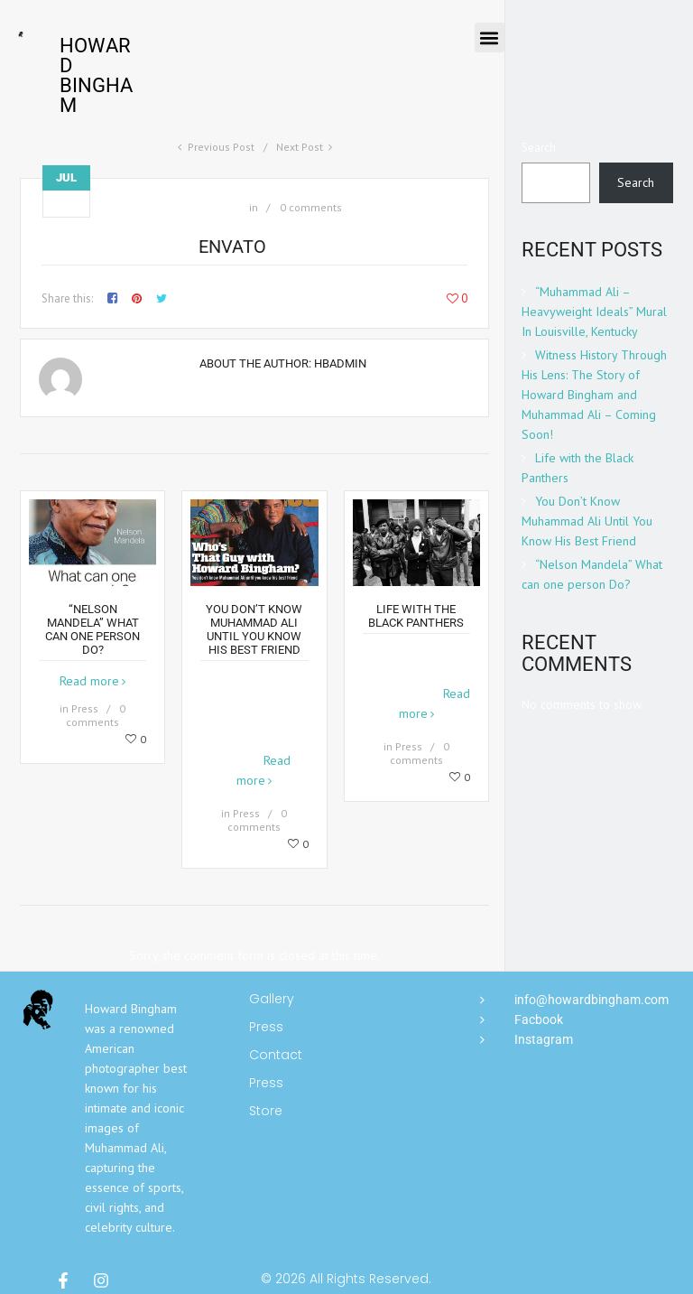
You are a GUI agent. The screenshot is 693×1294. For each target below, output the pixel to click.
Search (539, 147)
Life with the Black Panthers (416, 615)
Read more (89, 681)
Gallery (271, 999)
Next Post (299, 147)
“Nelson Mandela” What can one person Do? (92, 629)
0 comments (311, 207)
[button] (489, 37)
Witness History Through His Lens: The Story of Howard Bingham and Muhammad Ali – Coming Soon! (594, 394)
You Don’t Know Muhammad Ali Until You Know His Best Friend (254, 629)
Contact (272, 1055)
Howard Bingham (96, 75)
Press (84, 708)
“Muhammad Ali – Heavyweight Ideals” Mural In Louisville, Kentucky (594, 312)
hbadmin (340, 363)
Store (265, 1111)
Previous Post (221, 147)
